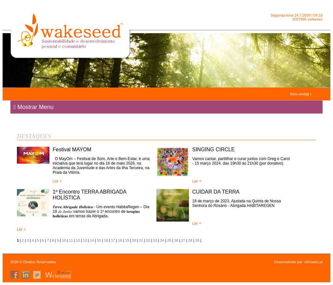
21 (141, 240)
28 (190, 240)
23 (155, 240)
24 (162, 240)
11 (71, 240)
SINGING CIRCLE (213, 149)
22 (148, 240)
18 (120, 240)
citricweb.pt (313, 262)
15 (99, 240)
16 (106, 240)
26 (176, 240)
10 (64, 240)
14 (92, 240)
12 (78, 240)
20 (134, 240)
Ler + (57, 181)
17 (113, 240)
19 (127, 240)
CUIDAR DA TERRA (216, 192)
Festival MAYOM (72, 149)
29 (197, 240)
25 (169, 240)
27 (183, 240)
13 (85, 240)
